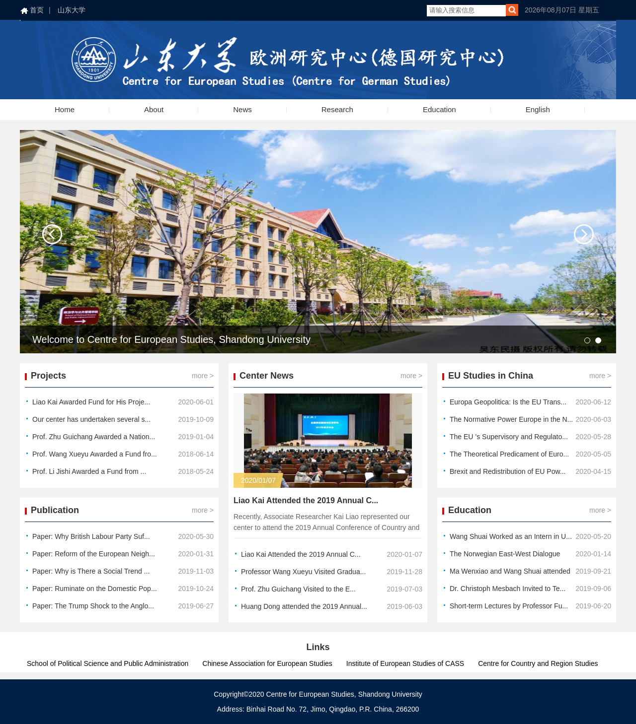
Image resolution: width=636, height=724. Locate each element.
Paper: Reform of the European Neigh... (93, 554)
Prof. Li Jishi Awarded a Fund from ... (89, 471)
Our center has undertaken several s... (91, 419)
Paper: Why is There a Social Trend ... (91, 571)
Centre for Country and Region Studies (538, 663)
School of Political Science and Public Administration (107, 663)
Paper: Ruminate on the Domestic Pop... (94, 588)
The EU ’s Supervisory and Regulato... (509, 437)
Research (337, 109)
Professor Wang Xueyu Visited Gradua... (303, 572)
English (538, 109)
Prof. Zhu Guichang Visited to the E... (298, 589)
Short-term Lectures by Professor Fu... (509, 606)
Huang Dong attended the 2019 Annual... (304, 606)
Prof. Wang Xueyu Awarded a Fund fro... (94, 454)
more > (203, 376)
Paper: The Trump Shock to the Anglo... (93, 606)
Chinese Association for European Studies (267, 663)
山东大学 (71, 10)
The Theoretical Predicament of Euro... (509, 454)
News (242, 109)
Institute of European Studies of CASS (405, 663)
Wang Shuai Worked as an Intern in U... (511, 536)
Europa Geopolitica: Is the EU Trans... (508, 402)
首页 (37, 10)
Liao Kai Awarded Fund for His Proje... (91, 402)
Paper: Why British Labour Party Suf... (91, 536)
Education (439, 109)
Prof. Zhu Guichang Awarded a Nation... (93, 437)
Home (65, 109)
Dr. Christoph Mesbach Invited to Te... (507, 588)
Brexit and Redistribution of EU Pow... (507, 471)
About (153, 109)
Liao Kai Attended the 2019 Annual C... (306, 500)
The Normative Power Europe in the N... (511, 419)
